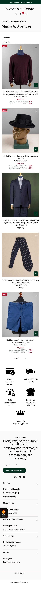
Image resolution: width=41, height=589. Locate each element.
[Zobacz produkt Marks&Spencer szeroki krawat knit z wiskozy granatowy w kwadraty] (36, 273)
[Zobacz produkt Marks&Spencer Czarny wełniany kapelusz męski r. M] (36, 149)
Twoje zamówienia (11, 509)
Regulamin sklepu (10, 496)
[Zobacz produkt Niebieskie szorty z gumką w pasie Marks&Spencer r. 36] (36, 333)
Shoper (22, 573)
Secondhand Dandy (14, 21)
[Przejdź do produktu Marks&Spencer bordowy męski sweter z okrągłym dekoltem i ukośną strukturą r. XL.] (20, 66)
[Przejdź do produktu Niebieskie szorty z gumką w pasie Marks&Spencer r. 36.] (20, 314)
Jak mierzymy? (9, 546)
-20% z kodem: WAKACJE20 (19, 2)
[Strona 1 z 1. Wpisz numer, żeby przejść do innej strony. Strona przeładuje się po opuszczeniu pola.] (22, 359)
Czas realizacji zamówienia (14, 529)
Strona (16, 359)
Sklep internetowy (18, 582)
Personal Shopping (11, 493)
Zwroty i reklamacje (11, 489)
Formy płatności (10, 525)
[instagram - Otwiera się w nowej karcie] (19, 477)
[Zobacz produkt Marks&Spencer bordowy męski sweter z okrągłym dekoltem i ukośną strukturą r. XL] (36, 85)
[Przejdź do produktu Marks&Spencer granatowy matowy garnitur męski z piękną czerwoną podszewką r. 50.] (20, 195)
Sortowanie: (6, 38)
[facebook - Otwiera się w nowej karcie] (15, 477)
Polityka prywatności (12, 542)
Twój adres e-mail (10, 465)
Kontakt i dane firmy (11, 562)
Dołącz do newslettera (14, 470)
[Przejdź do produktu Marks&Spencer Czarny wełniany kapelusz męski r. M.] (20, 130)
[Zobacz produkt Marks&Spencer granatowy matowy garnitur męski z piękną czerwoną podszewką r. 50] (36, 213)
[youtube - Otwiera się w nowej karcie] (24, 477)
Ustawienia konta (10, 513)
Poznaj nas (7, 558)
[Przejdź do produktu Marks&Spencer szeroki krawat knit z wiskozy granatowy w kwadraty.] (20, 255)
